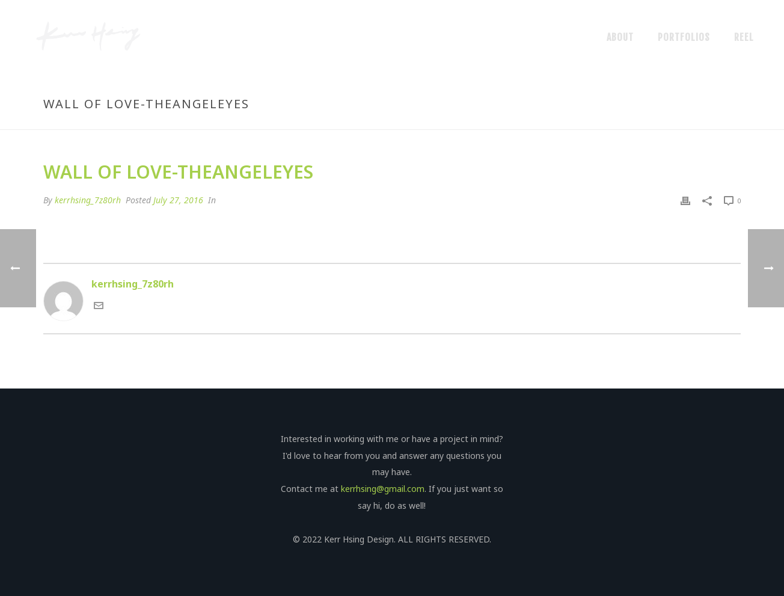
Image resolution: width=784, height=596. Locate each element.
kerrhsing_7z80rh (88, 200)
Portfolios (684, 37)
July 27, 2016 (178, 200)
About (620, 37)
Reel (744, 37)
